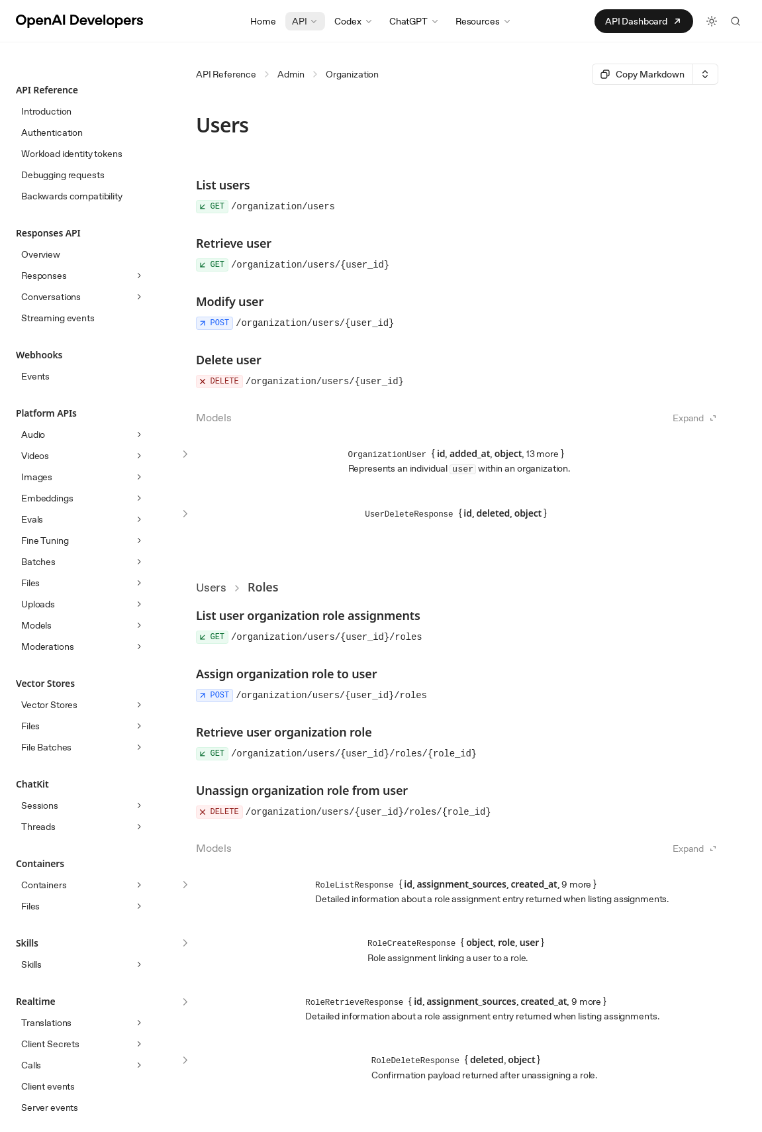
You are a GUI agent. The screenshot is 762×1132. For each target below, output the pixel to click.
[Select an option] (705, 74)
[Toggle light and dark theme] (711, 21)
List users (223, 185)
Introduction (46, 111)
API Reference (226, 74)
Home (262, 21)
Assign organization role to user (286, 674)
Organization (352, 74)
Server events (49, 1107)
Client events (48, 1086)
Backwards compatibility (71, 196)
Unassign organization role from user (302, 790)
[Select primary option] (642, 74)
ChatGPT (414, 21)
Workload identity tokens (71, 153)
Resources (483, 21)
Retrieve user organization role (284, 732)
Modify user (229, 301)
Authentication (52, 132)
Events (35, 376)
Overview (40, 254)
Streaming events (58, 318)
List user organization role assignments (308, 615)
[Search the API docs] (735, 21)
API (305, 21)
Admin (291, 74)
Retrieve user (233, 243)
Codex (353, 21)
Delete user (229, 360)
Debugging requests (62, 175)
